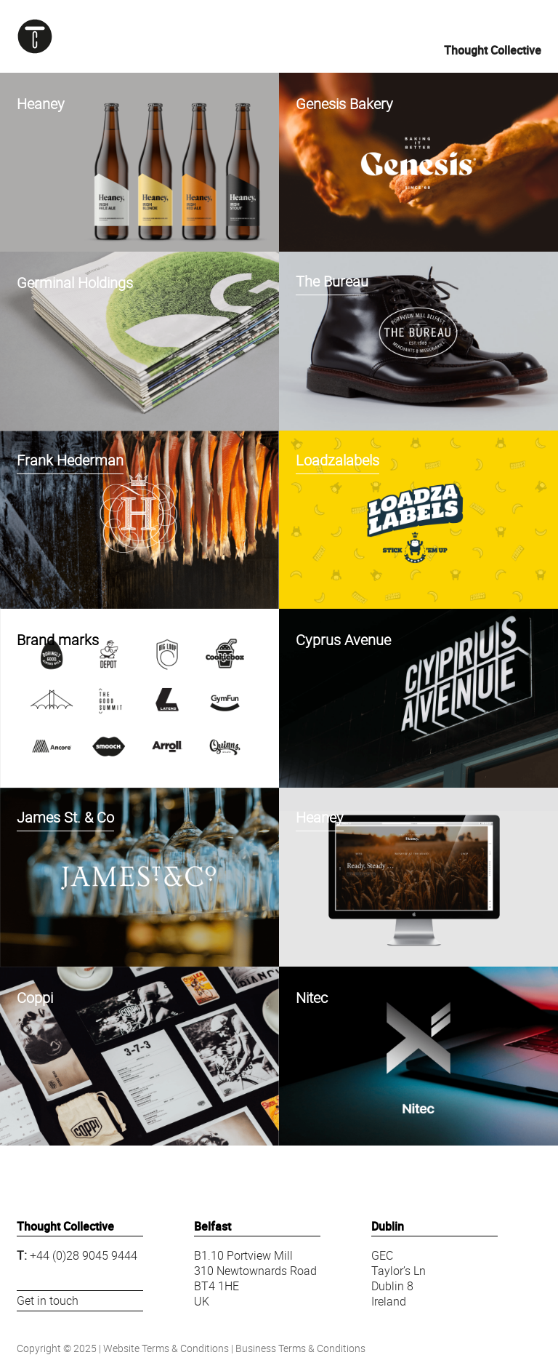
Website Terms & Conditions (166, 1348)
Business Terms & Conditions (300, 1348)
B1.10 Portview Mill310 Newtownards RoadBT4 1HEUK (255, 1277)
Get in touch (47, 1300)
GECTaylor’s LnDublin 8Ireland (398, 1277)
